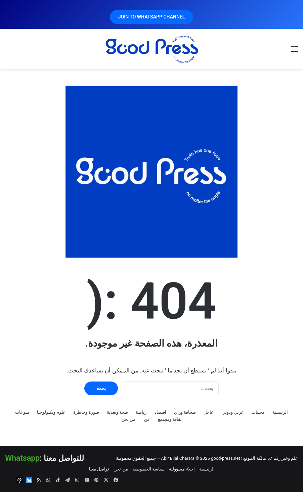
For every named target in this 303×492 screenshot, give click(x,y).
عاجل (209, 412)
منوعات (22, 412)
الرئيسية (280, 412)
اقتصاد (160, 412)
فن (146, 419)
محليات (258, 412)
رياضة (141, 412)
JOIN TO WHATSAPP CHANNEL (151, 16)
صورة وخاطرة (86, 412)
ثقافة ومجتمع (170, 419)
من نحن (128, 419)
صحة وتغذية (117, 412)
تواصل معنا (99, 469)
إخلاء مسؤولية (181, 469)
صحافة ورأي (185, 412)
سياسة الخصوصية (148, 469)
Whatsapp (22, 458)
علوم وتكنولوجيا (51, 412)
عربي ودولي (233, 412)
